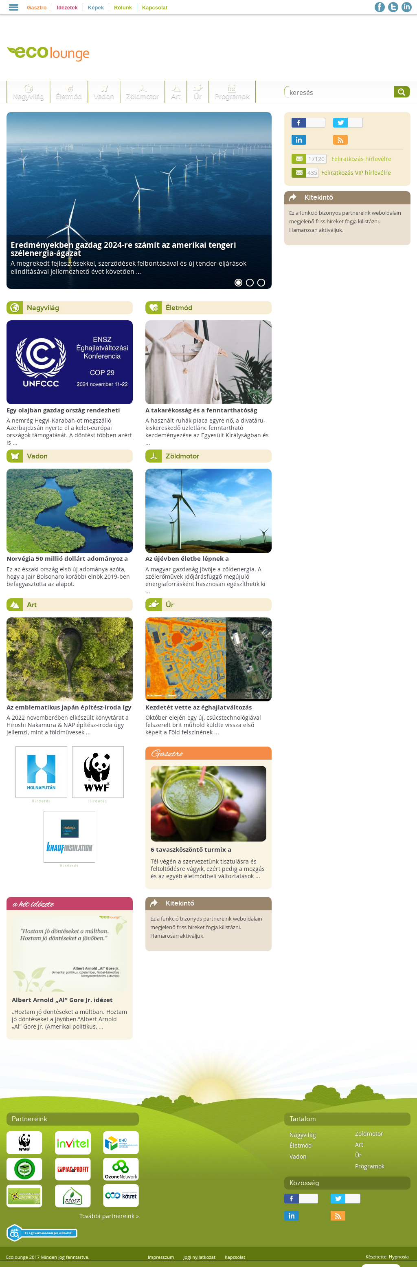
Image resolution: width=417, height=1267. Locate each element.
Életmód (69, 96)
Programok (232, 96)
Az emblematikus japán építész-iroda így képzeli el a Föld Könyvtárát (69, 711)
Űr (198, 96)
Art (175, 96)
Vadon (104, 96)
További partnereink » (109, 1216)
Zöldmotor (142, 96)
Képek (96, 7)
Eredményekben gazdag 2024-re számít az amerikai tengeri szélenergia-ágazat (123, 248)
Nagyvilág (28, 96)
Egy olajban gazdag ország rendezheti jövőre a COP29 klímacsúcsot (63, 414)
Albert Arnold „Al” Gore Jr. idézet (62, 1000)
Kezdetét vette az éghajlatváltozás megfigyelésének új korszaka (198, 711)
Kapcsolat (154, 7)
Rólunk (123, 7)
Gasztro (36, 7)
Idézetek (67, 7)
